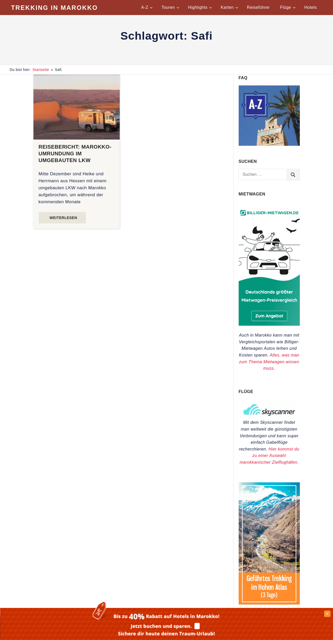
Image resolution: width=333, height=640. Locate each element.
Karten (229, 7)
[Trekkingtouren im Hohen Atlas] (269, 603)
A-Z (147, 7)
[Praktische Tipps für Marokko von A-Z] (269, 144)
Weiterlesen (63, 218)
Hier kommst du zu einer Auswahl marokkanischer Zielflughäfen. (269, 455)
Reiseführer (258, 7)
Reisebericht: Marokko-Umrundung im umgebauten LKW (75, 153)
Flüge (288, 7)
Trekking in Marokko (54, 7)
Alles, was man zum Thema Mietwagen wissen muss (269, 361)
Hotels (310, 7)
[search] (293, 174)
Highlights (200, 7)
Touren (170, 7)
